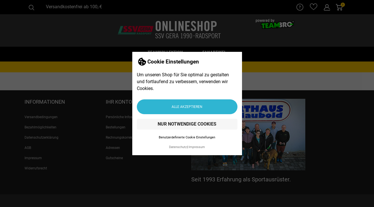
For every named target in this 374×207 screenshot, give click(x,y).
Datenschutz (178, 147)
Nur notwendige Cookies (187, 124)
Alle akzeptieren (187, 107)
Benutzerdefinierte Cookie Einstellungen (187, 137)
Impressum (197, 147)
